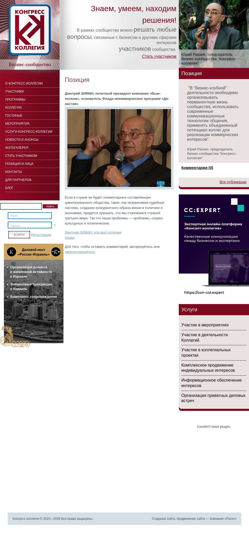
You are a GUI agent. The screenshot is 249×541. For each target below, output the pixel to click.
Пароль (15, 225)
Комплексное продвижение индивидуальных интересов (208, 368)
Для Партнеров (18, 180)
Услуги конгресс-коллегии (28, 132)
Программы (15, 99)
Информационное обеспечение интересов (211, 383)
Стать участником (159, 56)
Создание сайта (163, 519)
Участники (14, 91)
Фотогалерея (16, 148)
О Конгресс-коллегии (24, 83)
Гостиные (14, 115)
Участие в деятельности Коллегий (204, 337)
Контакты (13, 172)
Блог (9, 188)
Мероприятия (17, 123)
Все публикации (232, 182)
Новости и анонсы (21, 140)
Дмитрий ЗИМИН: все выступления (93, 232)
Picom (230, 519)
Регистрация (41, 235)
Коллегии (13, 107)
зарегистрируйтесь (80, 252)
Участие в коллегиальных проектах (206, 352)
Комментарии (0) (197, 167)
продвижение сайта (191, 519)
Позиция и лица (19, 164)
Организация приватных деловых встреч (213, 398)
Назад (70, 238)
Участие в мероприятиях (205, 325)
